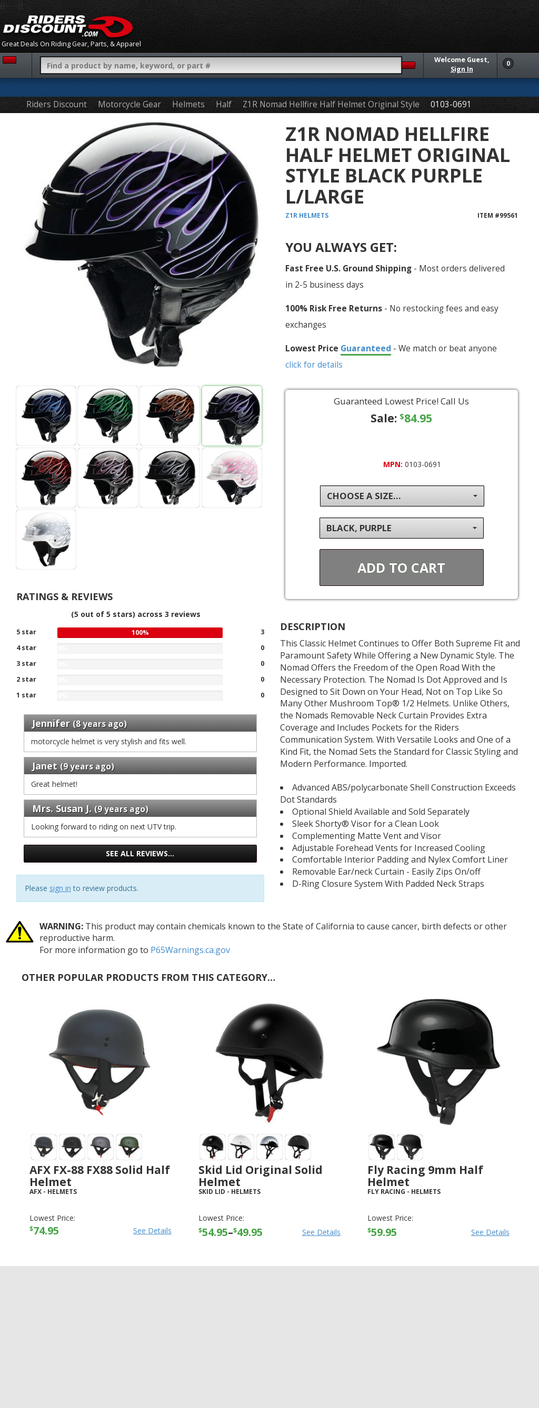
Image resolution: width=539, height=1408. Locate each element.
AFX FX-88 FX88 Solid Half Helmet (99, 1175)
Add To (401, 567)
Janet (46, 765)
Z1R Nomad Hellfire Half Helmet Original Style (331, 104)
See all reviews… (140, 853)
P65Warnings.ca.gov (190, 950)
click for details (314, 364)
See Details (152, 1230)
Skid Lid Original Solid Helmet (260, 1175)
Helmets (188, 104)
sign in (60, 888)
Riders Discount (56, 104)
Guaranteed (366, 348)
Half (224, 104)
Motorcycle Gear (129, 104)
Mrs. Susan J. (63, 808)
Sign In (462, 69)
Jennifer (51, 723)
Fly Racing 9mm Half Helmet (425, 1175)
